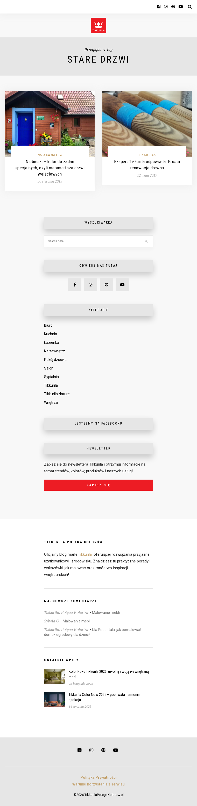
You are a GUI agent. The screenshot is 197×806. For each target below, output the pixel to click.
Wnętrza (51, 402)
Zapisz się (98, 485)
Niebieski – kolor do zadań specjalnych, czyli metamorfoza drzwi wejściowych (50, 168)
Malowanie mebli (106, 612)
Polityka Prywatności (98, 777)
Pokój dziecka (55, 360)
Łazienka (51, 342)
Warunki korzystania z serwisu (98, 784)
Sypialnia (51, 377)
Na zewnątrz (50, 155)
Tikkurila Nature (57, 394)
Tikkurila (147, 155)
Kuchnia (50, 334)
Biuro (48, 325)
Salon (48, 368)
